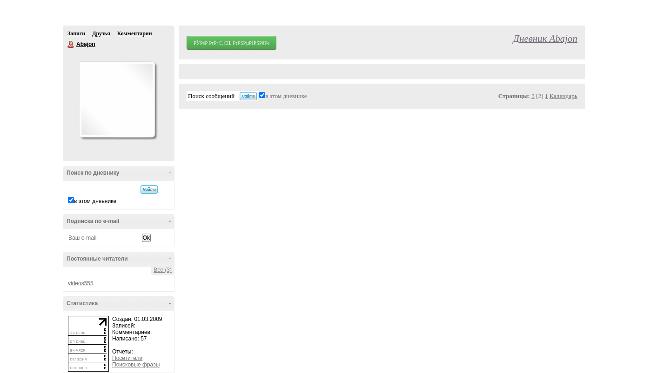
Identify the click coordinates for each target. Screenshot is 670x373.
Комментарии (134, 33)
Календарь (563, 95)
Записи (76, 33)
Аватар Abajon (117, 99)
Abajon (71, 44)
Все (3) (163, 270)
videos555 (81, 283)
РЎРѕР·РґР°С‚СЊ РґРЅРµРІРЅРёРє (231, 43)
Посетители (127, 358)
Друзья (101, 33)
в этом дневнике (95, 201)
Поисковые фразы (136, 364)
